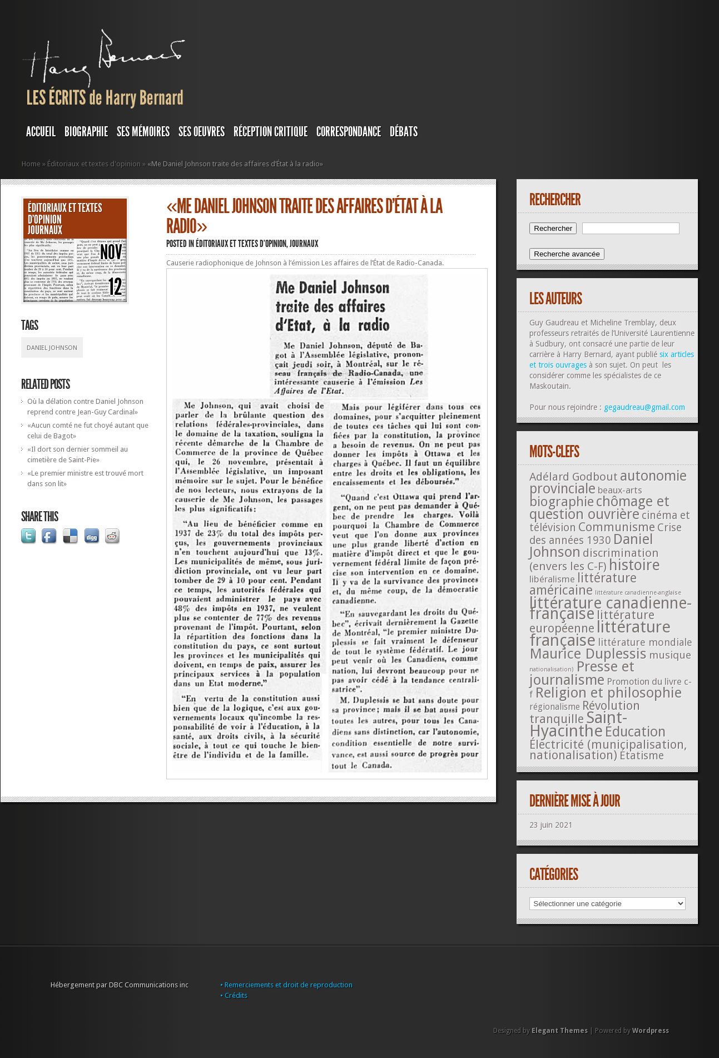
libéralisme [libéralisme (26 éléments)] (552, 579)
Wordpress (650, 1031)
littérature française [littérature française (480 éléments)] (600, 633)
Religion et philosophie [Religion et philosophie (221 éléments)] (608, 692)
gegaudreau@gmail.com (644, 407)
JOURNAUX (45, 230)
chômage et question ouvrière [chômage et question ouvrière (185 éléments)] (599, 507)
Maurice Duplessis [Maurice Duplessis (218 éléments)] (588, 653)
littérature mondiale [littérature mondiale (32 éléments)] (645, 642)
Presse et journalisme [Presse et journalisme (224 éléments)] (581, 673)
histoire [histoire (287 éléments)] (634, 565)
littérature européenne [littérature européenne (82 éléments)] (591, 621)
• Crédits (233, 995)
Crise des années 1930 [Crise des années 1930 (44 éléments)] (605, 534)
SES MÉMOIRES (143, 132)
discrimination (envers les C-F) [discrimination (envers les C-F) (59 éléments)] (594, 559)
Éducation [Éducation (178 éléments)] (635, 732)
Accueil (41, 132)
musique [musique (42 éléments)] (670, 655)
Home (31, 164)
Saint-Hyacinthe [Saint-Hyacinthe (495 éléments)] (578, 724)
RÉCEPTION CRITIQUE (271, 132)
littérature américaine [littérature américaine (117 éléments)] (583, 584)
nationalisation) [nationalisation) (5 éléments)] (551, 669)
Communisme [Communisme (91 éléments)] (616, 527)
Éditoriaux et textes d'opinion (94, 164)
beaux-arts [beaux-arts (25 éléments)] (620, 490)
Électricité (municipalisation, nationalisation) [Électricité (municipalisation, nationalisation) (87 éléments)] (608, 750)
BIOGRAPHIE (86, 132)
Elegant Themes (560, 1031)
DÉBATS (404, 132)
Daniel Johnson (52, 348)
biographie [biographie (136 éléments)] (561, 502)
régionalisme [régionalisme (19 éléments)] (554, 706)
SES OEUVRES (201, 132)
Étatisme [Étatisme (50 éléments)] (641, 755)
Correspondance (348, 132)
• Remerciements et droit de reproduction (286, 985)
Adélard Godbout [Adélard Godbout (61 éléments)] (573, 476)
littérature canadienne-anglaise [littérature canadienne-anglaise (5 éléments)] (638, 592)
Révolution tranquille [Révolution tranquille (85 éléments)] (584, 712)
